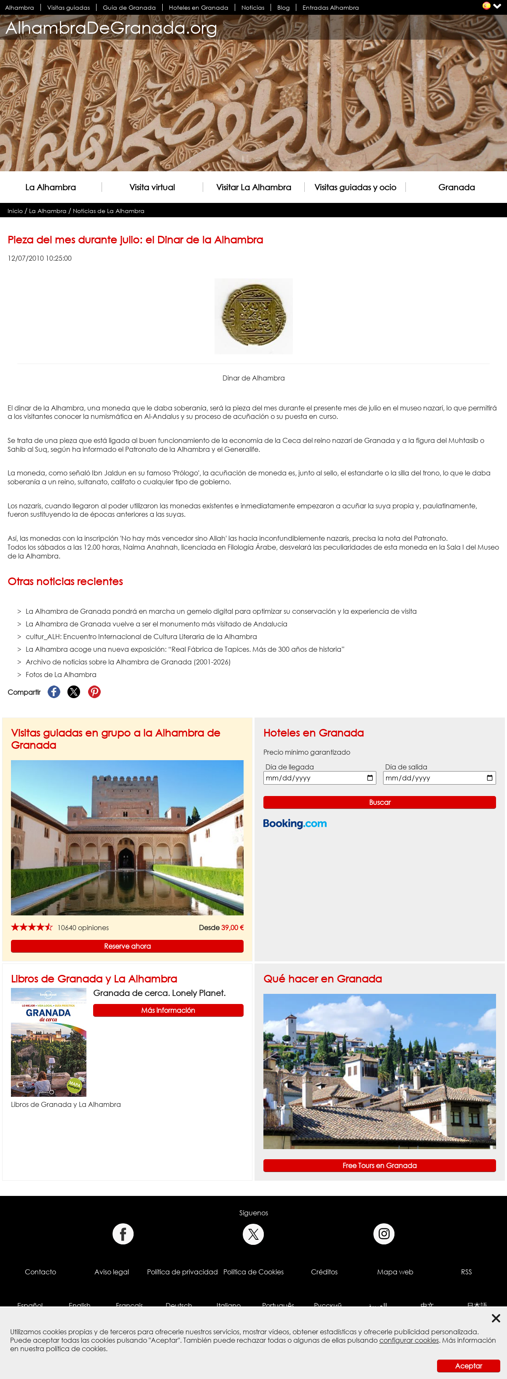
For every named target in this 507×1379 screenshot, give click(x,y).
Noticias (252, 7)
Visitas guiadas (68, 7)
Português (278, 1305)
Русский (328, 1305)
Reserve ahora (127, 946)
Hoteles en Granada (198, 7)
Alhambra (19, 7)
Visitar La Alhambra (253, 187)
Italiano (229, 1305)
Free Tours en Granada (380, 1165)
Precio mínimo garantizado (306, 752)
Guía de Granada (129, 7)
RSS (466, 1272)
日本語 (477, 1305)
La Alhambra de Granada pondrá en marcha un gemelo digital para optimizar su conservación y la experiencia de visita (221, 611)
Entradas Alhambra (331, 7)
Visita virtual (152, 187)
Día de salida (406, 767)
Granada (456, 187)
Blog (283, 7)
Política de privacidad (182, 1272)
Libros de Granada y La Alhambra (94, 978)
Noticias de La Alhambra (109, 210)
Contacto (40, 1272)
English (80, 1305)
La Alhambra (50, 187)
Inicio (15, 210)
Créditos (324, 1272)
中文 (427, 1305)
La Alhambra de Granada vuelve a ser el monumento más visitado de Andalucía (156, 624)
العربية (377, 1305)
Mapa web (395, 1272)
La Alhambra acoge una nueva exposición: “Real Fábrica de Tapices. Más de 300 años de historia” (185, 649)
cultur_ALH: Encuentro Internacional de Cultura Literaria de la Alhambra (141, 636)
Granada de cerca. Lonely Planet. (159, 993)
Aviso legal (111, 1272)
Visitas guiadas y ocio (355, 187)
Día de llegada (290, 767)
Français (129, 1305)
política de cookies (76, 1348)
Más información (168, 1010)
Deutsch (179, 1305)
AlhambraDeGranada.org (111, 27)
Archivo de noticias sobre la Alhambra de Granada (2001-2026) (128, 662)
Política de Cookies (253, 1272)
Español (30, 1305)
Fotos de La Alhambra (61, 674)
